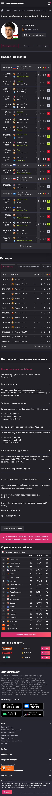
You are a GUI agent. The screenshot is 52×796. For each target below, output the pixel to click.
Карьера (27, 46)
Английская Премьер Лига (11, 730)
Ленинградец (38, 459)
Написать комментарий (12, 528)
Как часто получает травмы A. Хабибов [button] (20, 479)
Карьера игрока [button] (9, 384)
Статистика (8, 267)
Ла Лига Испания (8, 733)
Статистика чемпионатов (28, 267)
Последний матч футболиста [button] (15, 450)
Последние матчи (9, 46)
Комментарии (43, 46)
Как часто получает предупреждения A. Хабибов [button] (20, 495)
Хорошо (7, 792)
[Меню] (2, 3)
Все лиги (4, 744)
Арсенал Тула (9, 414)
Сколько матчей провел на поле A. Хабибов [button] (22, 426)
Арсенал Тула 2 (10, 416)
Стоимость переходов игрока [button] (15, 468)
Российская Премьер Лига (11, 741)
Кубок (25, 165)
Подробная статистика (26, 635)
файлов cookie (34, 787)
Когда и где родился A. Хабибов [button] (16, 369)
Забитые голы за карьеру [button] (13, 403)
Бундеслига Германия (9, 735)
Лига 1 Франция (7, 738)
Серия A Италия (7, 727)
